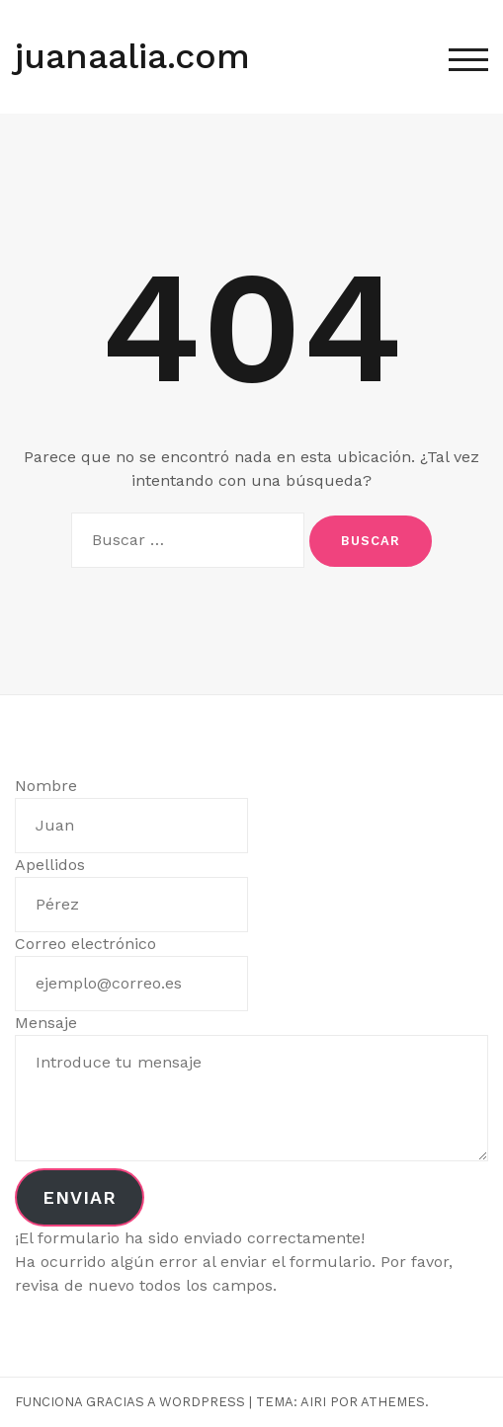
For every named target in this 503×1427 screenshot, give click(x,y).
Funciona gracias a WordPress (130, 1401)
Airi (313, 1401)
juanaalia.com (132, 56)
